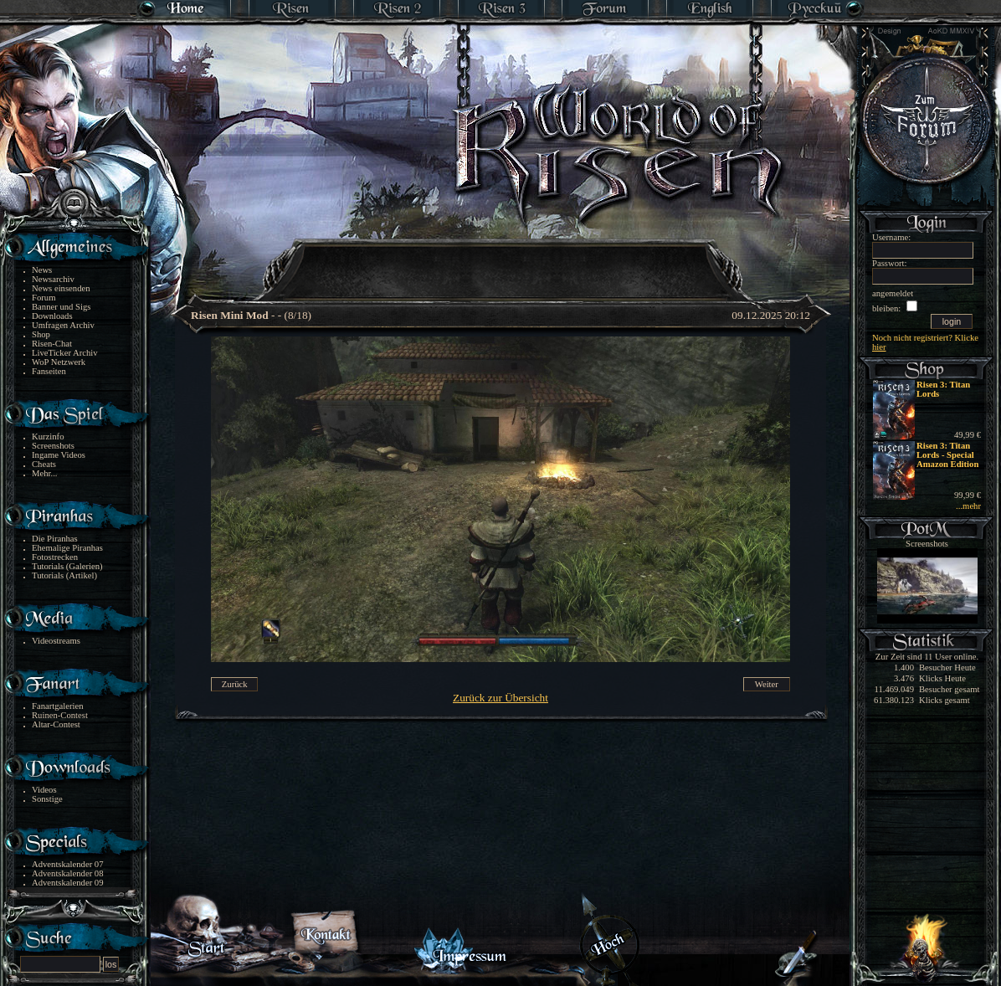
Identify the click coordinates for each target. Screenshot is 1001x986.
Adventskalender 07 (68, 864)
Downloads (52, 316)
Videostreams (56, 640)
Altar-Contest (56, 724)
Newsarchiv (53, 279)
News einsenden (61, 288)
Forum (43, 297)
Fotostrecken (55, 557)
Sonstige (47, 799)
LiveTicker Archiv (65, 352)
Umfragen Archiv (63, 325)
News (42, 270)
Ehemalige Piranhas (67, 547)
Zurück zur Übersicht (500, 697)
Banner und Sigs (61, 306)
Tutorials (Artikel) (64, 575)
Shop (41, 334)
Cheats (44, 464)
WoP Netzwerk (58, 362)
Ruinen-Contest (60, 715)
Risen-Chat (52, 343)
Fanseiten (49, 371)
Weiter (766, 684)
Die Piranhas (55, 538)
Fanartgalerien (58, 706)
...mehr (968, 506)
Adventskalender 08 (68, 873)
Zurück (235, 684)
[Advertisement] (501, 259)
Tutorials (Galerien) (67, 566)
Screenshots (53, 445)
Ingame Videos (58, 455)
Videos (44, 789)
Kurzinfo (48, 436)
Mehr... (45, 473)
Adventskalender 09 (68, 882)
